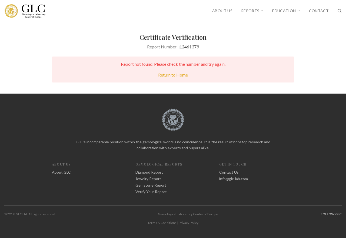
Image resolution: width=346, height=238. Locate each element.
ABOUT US (222, 10)
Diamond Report (149, 172)
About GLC (61, 172)
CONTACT (319, 10)
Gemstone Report (150, 185)
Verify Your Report (151, 191)
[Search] (339, 11)
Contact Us (229, 172)
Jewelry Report (148, 178)
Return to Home (173, 74)
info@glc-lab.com (233, 178)
